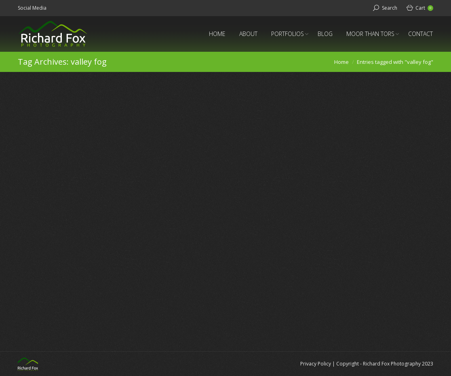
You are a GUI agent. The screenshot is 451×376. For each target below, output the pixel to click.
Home (341, 61)
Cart (424, 7)
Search (389, 7)
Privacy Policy (315, 363)
